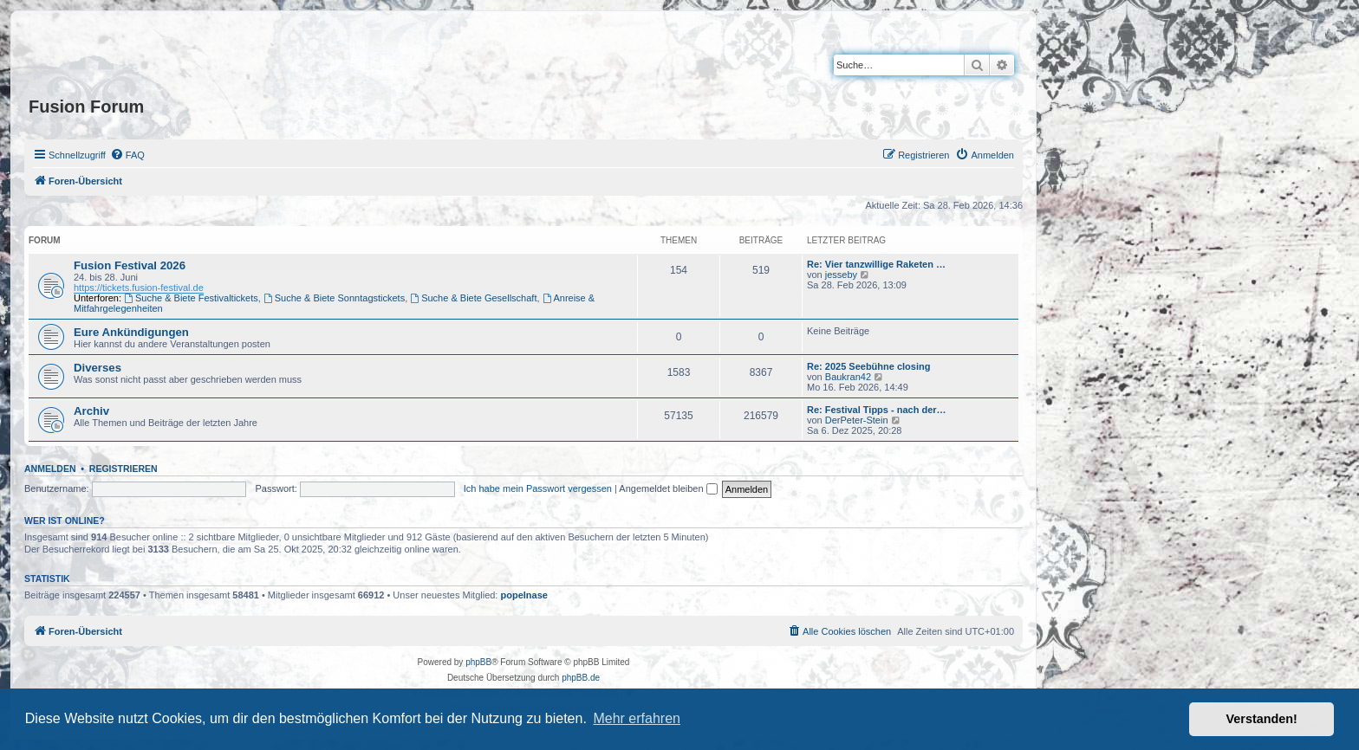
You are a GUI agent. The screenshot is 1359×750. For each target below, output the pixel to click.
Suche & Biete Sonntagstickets (334, 298)
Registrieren (123, 468)
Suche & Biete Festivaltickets (191, 298)
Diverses (97, 367)
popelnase (524, 595)
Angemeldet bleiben (668, 488)
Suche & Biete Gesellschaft (473, 298)
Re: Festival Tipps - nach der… (876, 409)
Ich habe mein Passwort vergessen (538, 488)
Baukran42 (848, 377)
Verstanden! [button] (1261, 719)
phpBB (478, 662)
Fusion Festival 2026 (129, 265)
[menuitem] (127, 155)
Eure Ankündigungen (131, 332)
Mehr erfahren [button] (636, 718)
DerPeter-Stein (856, 420)
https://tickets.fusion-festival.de (139, 287)
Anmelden (50, 468)
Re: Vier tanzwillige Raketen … (876, 264)
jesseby (841, 274)
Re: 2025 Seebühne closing (868, 366)
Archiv (91, 410)
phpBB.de (581, 677)
